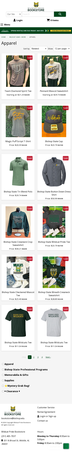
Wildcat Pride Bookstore (13, 431)
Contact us (42, 420)
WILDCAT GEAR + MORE (17, 37)
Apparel (9, 364)
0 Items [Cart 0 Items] (53, 20)
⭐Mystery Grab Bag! (16, 385)
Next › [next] (48, 357)
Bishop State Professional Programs (26, 369)
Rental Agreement (46, 411)
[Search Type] (14, 14)
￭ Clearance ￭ (12, 391)
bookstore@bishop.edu (12, 418)
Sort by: (26, 48)
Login (18, 20)
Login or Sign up (46, 416)
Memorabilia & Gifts (16, 374)
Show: (50, 48)
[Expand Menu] (2, 25)
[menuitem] (36, 364)
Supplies (9, 380)
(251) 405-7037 (8, 436)
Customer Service (46, 407)
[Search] (38, 14)
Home (3, 37)
